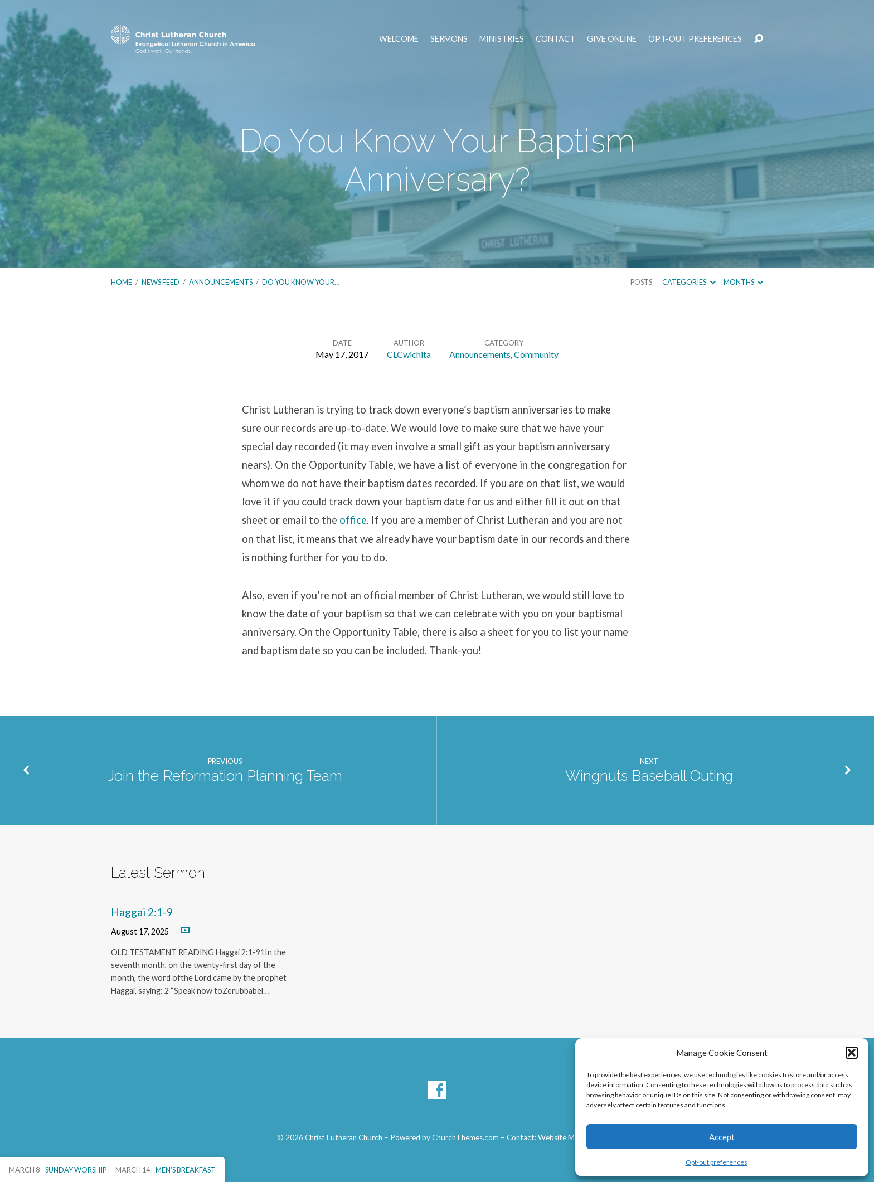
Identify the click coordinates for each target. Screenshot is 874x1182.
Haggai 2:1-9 (142, 912)
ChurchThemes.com (465, 1137)
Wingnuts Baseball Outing (649, 775)
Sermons (449, 39)
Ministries (501, 39)
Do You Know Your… (300, 282)
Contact (555, 39)
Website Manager (567, 1137)
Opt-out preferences (716, 1162)
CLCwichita (409, 354)
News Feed (160, 282)
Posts (641, 282)
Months (743, 282)
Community (536, 354)
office (353, 520)
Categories (688, 282)
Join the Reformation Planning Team (225, 775)
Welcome (399, 39)
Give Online (612, 39)
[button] (851, 1052)
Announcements (221, 282)
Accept (722, 1137)
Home (121, 282)
